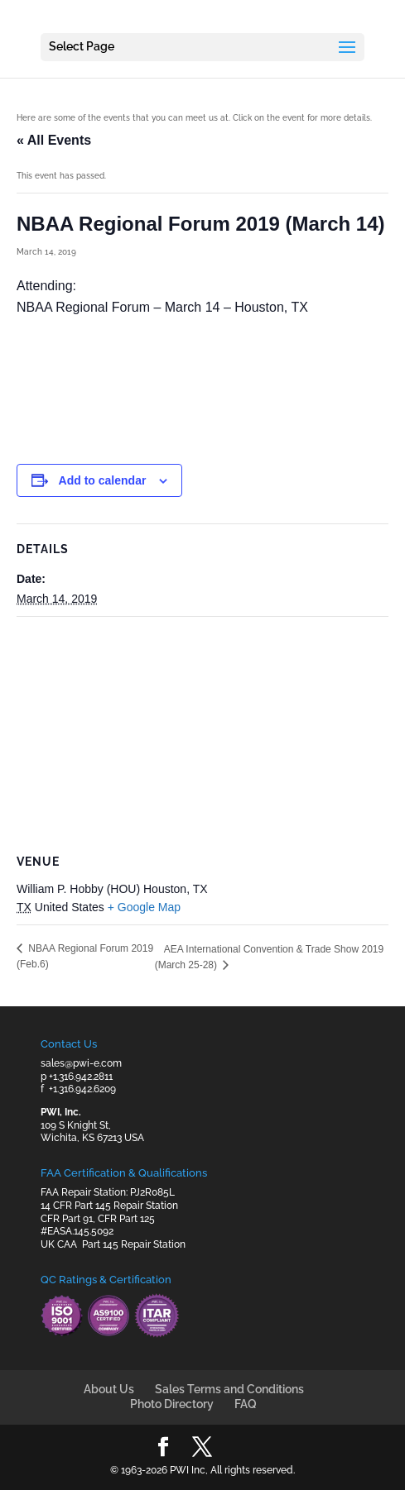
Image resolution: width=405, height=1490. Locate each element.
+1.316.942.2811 (81, 1076)
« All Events (54, 140)
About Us (109, 1389)
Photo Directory (172, 1404)
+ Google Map (144, 907)
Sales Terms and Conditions (229, 1389)
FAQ (245, 1404)
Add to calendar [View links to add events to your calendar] (103, 480)
